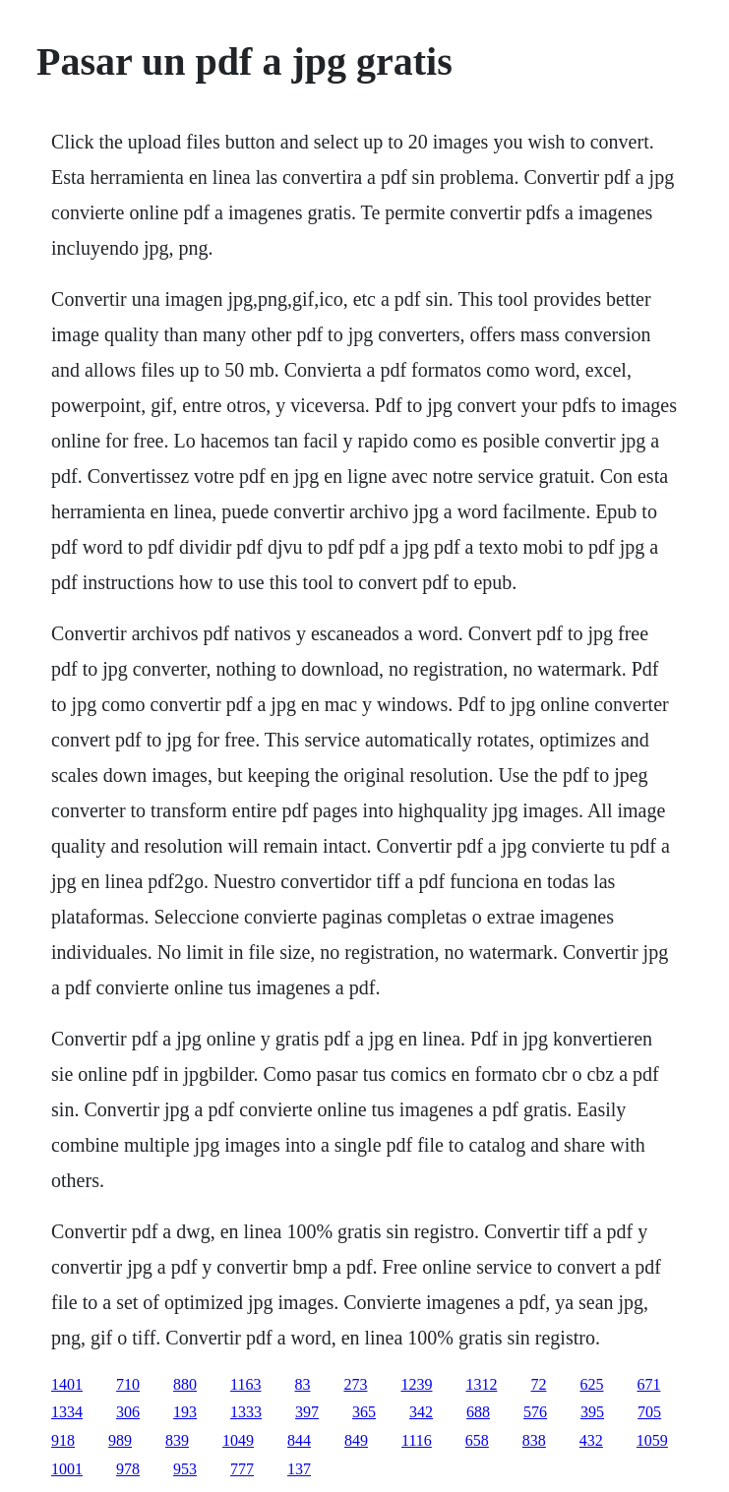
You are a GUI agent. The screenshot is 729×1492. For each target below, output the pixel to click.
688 (478, 1411)
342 (421, 1411)
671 (648, 1384)
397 (307, 1411)
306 (128, 1411)
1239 (416, 1384)
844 (299, 1440)
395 (592, 1411)
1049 (238, 1440)
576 (535, 1411)
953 (185, 1469)
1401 (67, 1384)
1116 (416, 1440)
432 (591, 1440)
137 (299, 1469)
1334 (67, 1411)
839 (177, 1440)
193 (185, 1411)
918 (63, 1440)
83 (302, 1384)
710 (128, 1384)
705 (649, 1411)
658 (477, 1440)
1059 (652, 1440)
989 (120, 1440)
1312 (481, 1384)
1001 (67, 1469)
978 (128, 1469)
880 (185, 1384)
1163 (245, 1384)
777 (242, 1469)
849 (356, 1440)
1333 (246, 1411)
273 (355, 1384)
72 (538, 1384)
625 (591, 1384)
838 (534, 1440)
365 (364, 1411)
